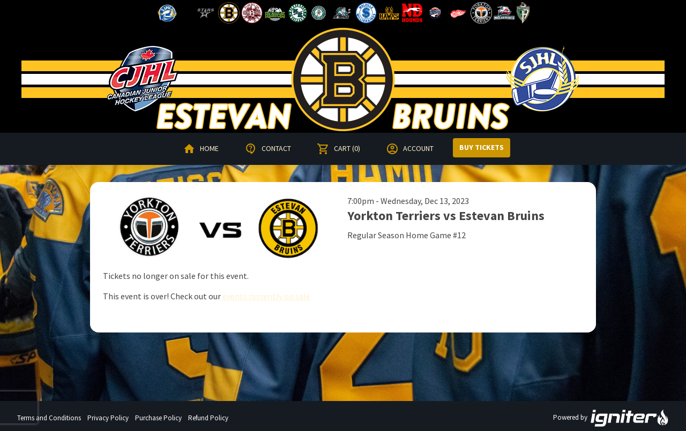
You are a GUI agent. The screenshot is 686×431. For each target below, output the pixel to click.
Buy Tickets (481, 147)
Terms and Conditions (49, 417)
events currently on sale (266, 296)
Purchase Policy (158, 417)
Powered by (611, 418)
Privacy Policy (108, 417)
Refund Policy (208, 417)
